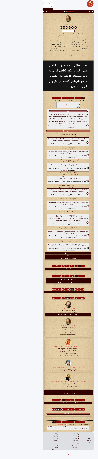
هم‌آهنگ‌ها (48, 98)
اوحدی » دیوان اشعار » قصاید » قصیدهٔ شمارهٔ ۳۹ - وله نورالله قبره (49, 346)
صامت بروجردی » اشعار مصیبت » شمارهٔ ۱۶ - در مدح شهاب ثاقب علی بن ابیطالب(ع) (49, 381)
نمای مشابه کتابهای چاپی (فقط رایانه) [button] (49, 258)
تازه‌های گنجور (70, 445)
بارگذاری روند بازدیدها (49, 413)
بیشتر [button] (49, 391)
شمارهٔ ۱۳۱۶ (49, 25)
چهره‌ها (37, 437)
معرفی (37, 433)
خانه (72, 433)
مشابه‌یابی (70, 444)
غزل (47, 104)
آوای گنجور (57, 444)
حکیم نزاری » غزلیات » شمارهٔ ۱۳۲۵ (49, 326)
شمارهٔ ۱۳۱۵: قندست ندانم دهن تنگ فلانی (58, 56)
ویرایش (44, 127)
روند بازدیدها (39, 98)
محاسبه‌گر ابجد (57, 442)
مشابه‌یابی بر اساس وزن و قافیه (49, 393)
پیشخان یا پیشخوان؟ (56, 447)
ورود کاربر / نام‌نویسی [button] (49, 11)
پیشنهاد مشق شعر (49, 292)
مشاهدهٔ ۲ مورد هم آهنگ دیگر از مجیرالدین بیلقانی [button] (49, 314)
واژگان (60, 98)
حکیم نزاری (51, 23)
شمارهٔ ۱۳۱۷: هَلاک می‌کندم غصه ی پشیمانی (40, 54)
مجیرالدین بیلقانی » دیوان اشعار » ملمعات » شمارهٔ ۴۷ (49, 309)
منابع (37, 445)
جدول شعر (70, 437)
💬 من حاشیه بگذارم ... (43, 424)
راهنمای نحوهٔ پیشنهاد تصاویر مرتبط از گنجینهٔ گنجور (49, 282)
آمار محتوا (36, 440)
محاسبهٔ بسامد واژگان (49, 269)
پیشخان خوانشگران (56, 445)
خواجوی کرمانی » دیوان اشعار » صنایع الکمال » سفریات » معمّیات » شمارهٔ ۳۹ (49, 367)
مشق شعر (53, 98)
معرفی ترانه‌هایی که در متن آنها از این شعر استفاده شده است (49, 403)
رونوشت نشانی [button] (49, 255)
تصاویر (57, 98)
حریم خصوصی (36, 449)
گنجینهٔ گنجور (57, 440)
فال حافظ (71, 438)
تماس (37, 447)
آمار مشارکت (36, 442)
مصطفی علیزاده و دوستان (46, 106)
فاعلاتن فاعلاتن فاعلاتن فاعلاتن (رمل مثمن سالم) (47, 103)
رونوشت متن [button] (49, 253)
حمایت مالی (36, 438)
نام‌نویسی (52, 427)
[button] (73, 11)
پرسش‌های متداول (35, 435)
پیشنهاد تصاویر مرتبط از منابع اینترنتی (49, 279)
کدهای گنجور (57, 433)
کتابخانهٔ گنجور (57, 438)
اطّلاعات (63, 98)
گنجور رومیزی (57, 435)
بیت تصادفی (70, 435)
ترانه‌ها (44, 98)
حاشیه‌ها (34, 98)
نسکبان (58, 449)
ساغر (58, 437)
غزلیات (46, 23)
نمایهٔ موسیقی (70, 440)
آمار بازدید (36, 444)
